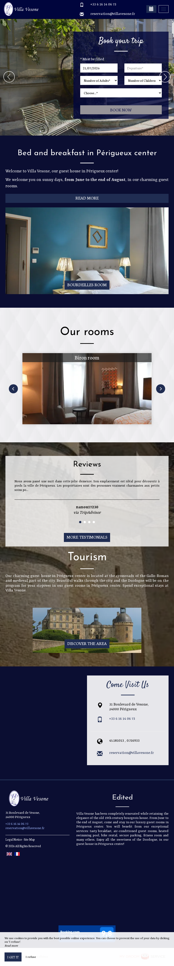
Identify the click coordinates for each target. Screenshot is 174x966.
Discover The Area (87, 643)
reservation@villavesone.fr (112, 14)
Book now (121, 110)
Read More (87, 198)
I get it (13, 957)
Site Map (29, 839)
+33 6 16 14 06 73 (103, 4)
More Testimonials (87, 537)
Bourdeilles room (87, 284)
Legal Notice (13, 839)
